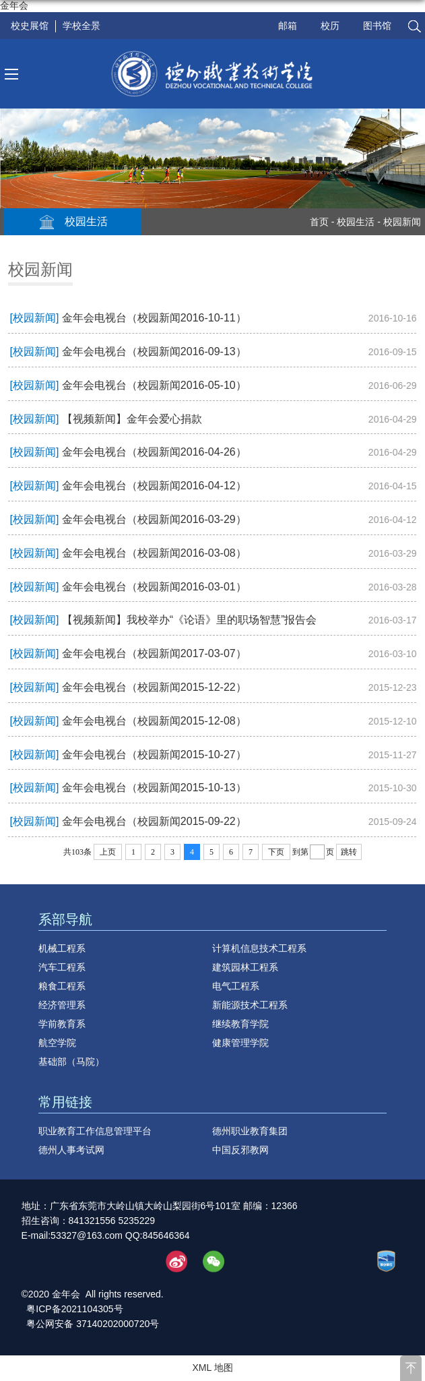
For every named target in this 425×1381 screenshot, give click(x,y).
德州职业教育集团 (250, 1131)
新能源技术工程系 (250, 1005)
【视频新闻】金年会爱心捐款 (132, 419)
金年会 (14, 5)
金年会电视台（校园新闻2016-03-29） (154, 519)
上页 (108, 852)
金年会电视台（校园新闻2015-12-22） (154, 687)
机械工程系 (62, 948)
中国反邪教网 (240, 1149)
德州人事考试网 (71, 1149)
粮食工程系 (62, 986)
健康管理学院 (240, 1042)
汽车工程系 (62, 967)
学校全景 (81, 25)
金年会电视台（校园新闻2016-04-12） (154, 485)
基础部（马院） (71, 1061)
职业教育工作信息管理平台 (95, 1131)
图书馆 (377, 25)
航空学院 (57, 1042)
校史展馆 (29, 25)
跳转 (349, 852)
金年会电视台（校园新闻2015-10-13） (154, 787)
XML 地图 (212, 1367)
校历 (330, 25)
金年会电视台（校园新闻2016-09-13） (154, 351)
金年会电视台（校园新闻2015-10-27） (154, 754)
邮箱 (287, 25)
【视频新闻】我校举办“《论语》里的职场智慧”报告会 (189, 619)
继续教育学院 (240, 1023)
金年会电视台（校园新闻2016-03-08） (154, 553)
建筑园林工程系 (245, 967)
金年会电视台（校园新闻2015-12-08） (154, 721)
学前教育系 (62, 1023)
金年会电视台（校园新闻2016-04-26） (154, 452)
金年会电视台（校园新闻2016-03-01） (154, 586)
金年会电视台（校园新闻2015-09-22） (154, 821)
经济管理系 (62, 1005)
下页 (276, 852)
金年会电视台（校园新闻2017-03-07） (154, 653)
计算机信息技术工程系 (259, 948)
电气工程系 (235, 986)
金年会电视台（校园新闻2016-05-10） (154, 385)
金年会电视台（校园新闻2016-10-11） (154, 318)
